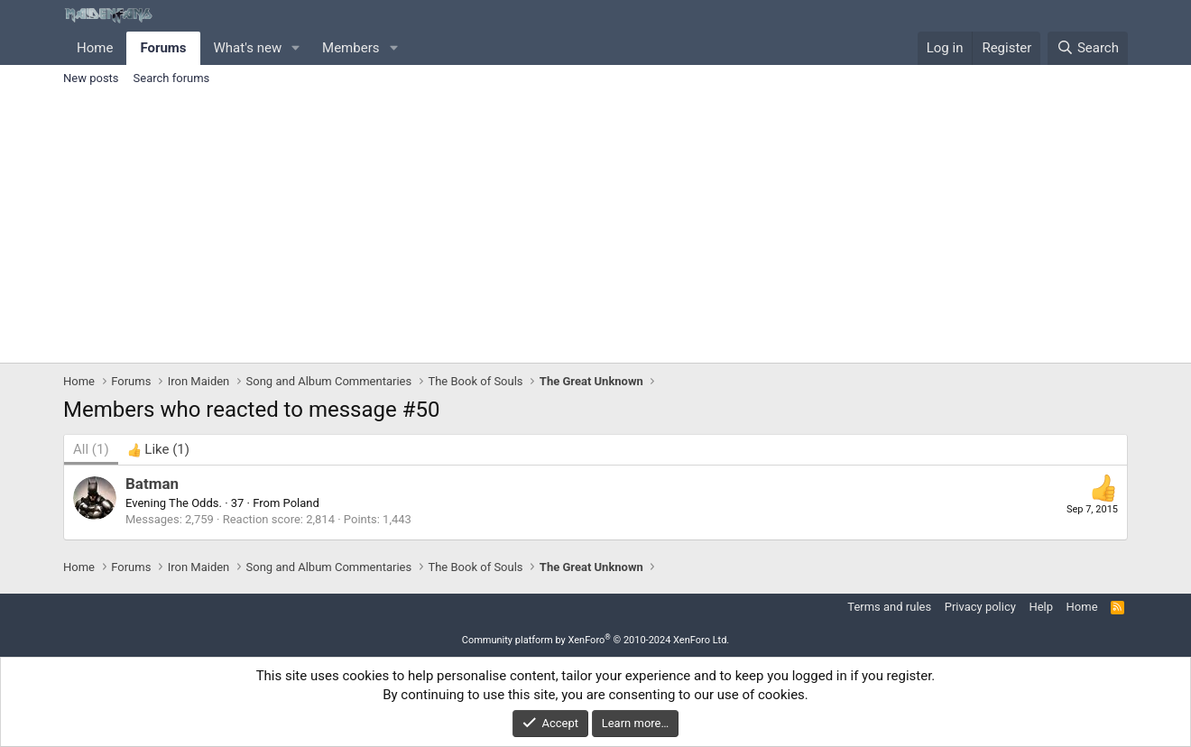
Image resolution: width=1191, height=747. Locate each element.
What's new (248, 48)
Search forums (172, 78)
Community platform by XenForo (596, 640)
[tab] (158, 450)
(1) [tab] (91, 449)
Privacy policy (980, 606)
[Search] (1088, 48)
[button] (296, 48)
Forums (163, 48)
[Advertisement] (595, 227)
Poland (301, 503)
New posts (91, 78)
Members (350, 48)
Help (1041, 606)
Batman (152, 484)
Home (95, 48)
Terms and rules (889, 606)
